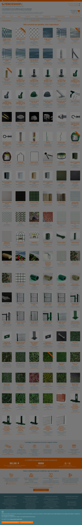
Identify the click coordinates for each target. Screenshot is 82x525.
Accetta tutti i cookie (27, 522)
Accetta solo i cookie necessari (10, 522)
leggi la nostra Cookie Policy (16, 519)
